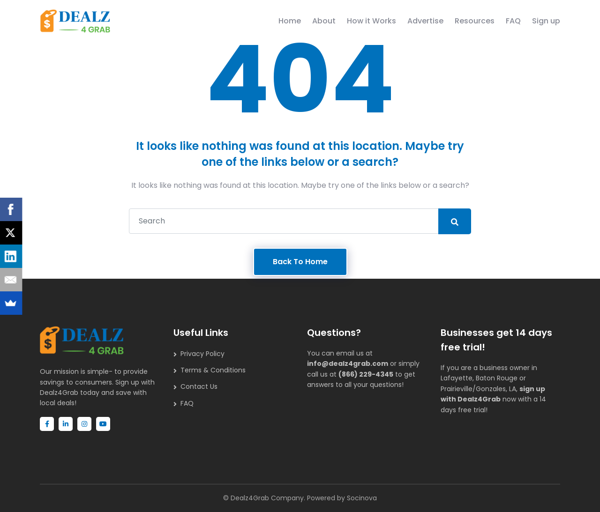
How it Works (371, 20)
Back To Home (300, 261)
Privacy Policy (202, 353)
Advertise (425, 20)
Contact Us (199, 386)
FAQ (513, 20)
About (324, 20)
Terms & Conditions (213, 370)
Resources (475, 20)
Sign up (546, 20)
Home (289, 20)
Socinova (362, 498)
